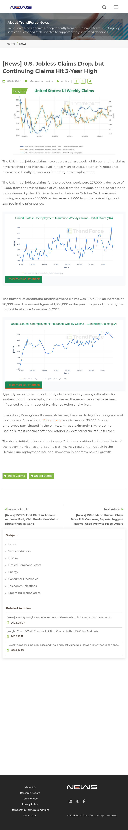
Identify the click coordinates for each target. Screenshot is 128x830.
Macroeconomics (41, 81)
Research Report (30, 793)
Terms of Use (30, 798)
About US (30, 787)
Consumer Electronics (23, 579)
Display (13, 558)
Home (11, 43)
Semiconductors (19, 551)
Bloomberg (52, 420)
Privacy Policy (30, 804)
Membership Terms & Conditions (30, 809)
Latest (12, 544)
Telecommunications (22, 586)
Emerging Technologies (24, 593)
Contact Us (30, 815)
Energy (13, 572)
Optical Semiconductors (24, 565)
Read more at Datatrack (24, 279)
